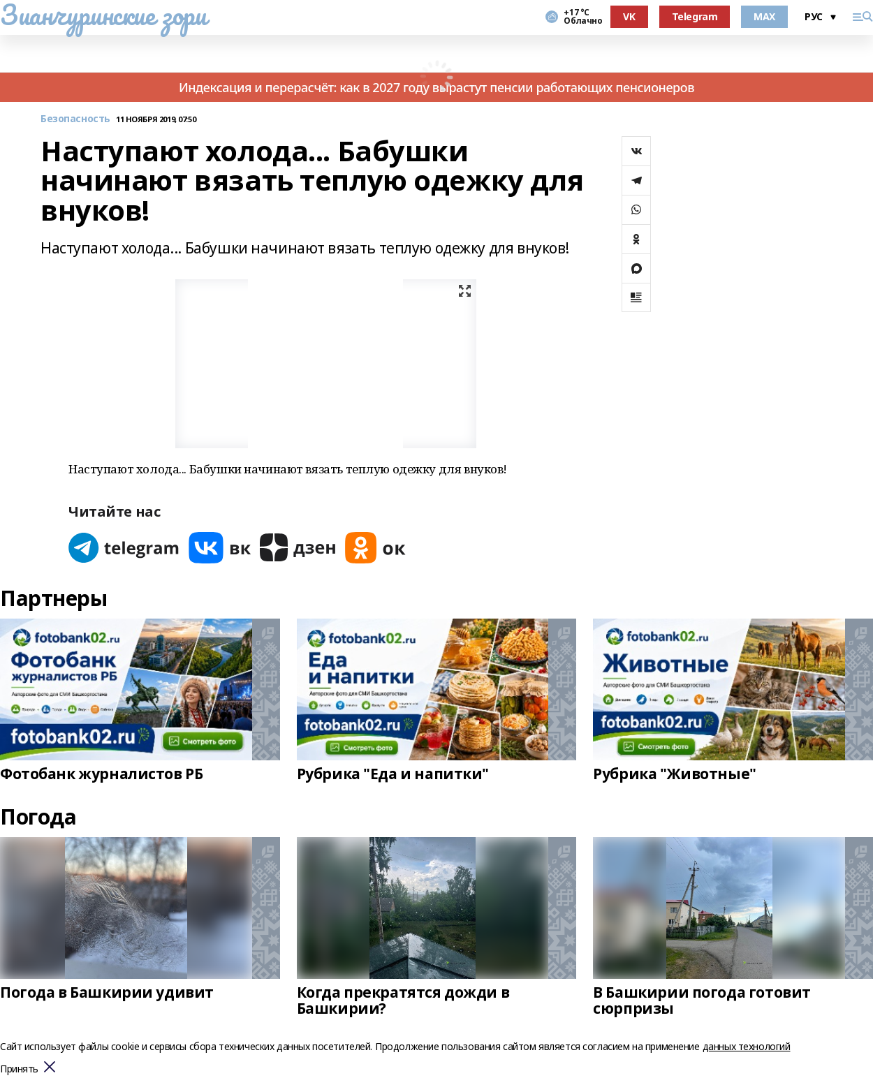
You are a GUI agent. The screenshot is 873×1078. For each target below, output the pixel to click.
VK (629, 16)
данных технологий (747, 1046)
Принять (19, 1069)
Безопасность (75, 119)
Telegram (695, 16)
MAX (764, 16)
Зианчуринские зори (103, 14)
